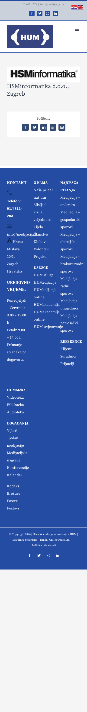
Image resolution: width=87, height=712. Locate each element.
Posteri (13, 501)
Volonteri (41, 249)
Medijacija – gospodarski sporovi (70, 219)
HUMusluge (43, 275)
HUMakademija (47, 304)
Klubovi (40, 241)
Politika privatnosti (44, 545)
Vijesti (12, 430)
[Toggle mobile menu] (77, 30)
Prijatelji (67, 363)
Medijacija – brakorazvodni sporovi (72, 264)
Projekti (40, 256)
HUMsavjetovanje (48, 326)
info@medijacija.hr (52, 4)
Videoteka (15, 397)
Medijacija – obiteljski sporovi (70, 241)
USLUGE (41, 267)
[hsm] (43, 74)
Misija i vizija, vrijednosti (43, 212)
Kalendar (14, 475)
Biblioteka (15, 405)
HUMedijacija (45, 282)
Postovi (13, 508)
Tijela (38, 227)
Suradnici (68, 356)
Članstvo (41, 234)
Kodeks (13, 486)
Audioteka (15, 412)
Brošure (13, 493)
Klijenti (66, 349)
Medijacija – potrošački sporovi (70, 323)
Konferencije (18, 467)
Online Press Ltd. (60, 540)
